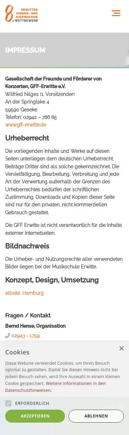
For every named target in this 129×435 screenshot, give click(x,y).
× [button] (121, 348)
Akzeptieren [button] (35, 416)
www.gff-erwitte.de (25, 125)
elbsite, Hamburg (24, 293)
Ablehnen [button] (96, 416)
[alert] (64, 388)
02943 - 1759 (25, 335)
